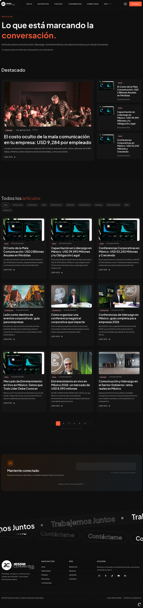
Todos (6, 205)
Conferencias (35, 205)
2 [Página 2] (63, 424)
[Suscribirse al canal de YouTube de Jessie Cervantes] (118, 576)
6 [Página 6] (84, 424)
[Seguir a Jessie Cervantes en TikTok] (112, 576)
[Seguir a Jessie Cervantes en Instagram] (99, 576)
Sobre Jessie (45, 572)
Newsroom (73, 568)
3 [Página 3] (68, 424)
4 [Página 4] (74, 424)
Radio (6, 211)
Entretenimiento (61, 205)
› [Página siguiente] (90, 424)
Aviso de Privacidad (114, 599)
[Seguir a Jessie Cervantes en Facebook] (105, 576)
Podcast (44, 576)
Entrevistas (77, 205)
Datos (48, 205)
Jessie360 (73, 576)
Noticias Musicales (123, 205)
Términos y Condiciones (132, 599)
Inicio (43, 568)
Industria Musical (92, 205)
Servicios (72, 572)
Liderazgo (107, 205)
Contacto (73, 580)
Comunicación (19, 205)
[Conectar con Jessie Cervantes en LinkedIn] (125, 576)
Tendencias (18, 211)
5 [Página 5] (79, 424)
